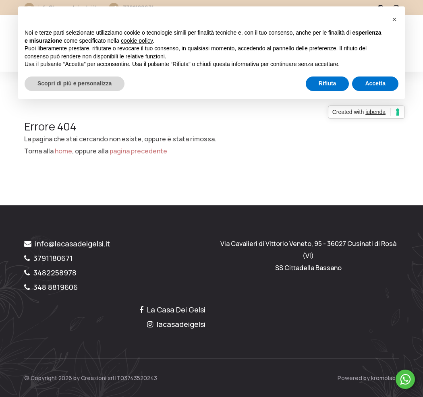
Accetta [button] (375, 83)
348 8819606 (51, 287)
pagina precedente (138, 151)
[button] (394, 19)
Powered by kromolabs (368, 378)
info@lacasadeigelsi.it (67, 243)
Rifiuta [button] (327, 83)
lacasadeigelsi (176, 324)
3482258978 (50, 272)
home (63, 151)
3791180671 (48, 258)
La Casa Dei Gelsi (172, 309)
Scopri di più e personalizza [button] (74, 83)
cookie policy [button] (137, 40)
